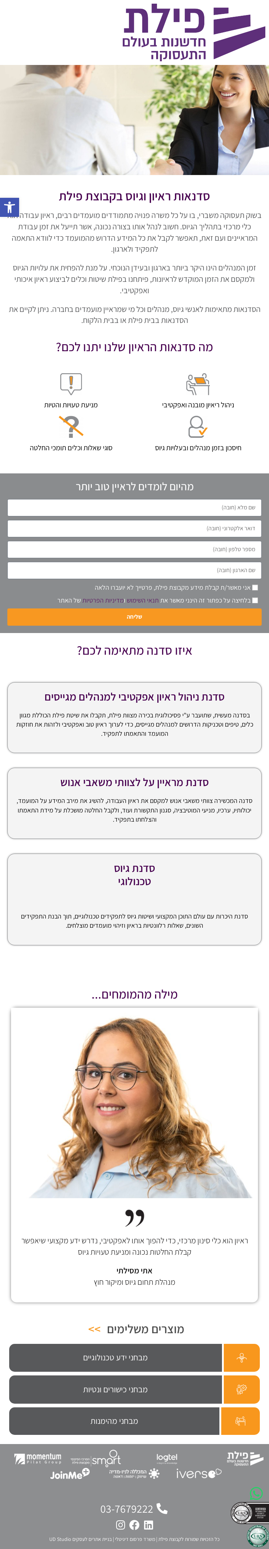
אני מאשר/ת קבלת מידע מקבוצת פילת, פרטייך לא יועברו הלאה (173, 587)
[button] (9, 207)
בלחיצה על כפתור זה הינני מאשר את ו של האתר (154, 600)
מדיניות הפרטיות (103, 600)
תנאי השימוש (143, 600)
